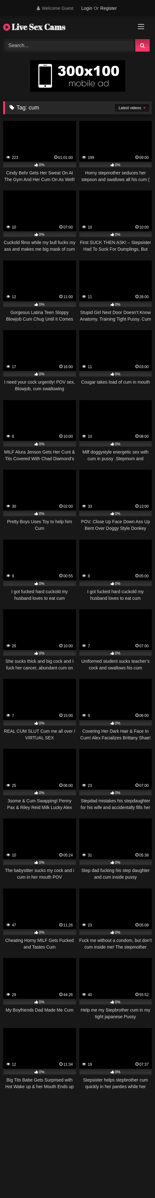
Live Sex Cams (34, 27)
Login (86, 8)
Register (108, 8)
